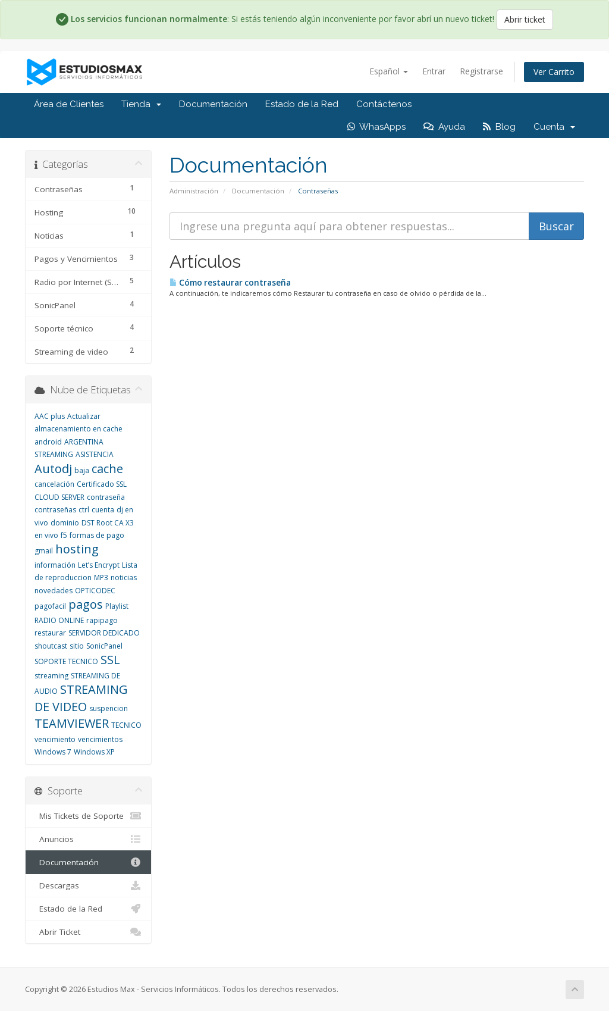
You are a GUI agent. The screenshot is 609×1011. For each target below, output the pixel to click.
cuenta (103, 510)
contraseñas (55, 510)
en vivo (46, 535)
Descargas (88, 885)
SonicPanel (104, 646)
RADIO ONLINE (59, 620)
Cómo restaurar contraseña (230, 282)
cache (107, 469)
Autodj (53, 469)
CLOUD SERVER (59, 497)
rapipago (102, 620)
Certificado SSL (102, 484)
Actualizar (84, 416)
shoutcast (50, 646)
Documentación (213, 104)
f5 (64, 535)
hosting (77, 549)
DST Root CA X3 (107, 523)
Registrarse (481, 71)
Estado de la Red (301, 104)
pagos (85, 604)
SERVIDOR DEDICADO (104, 633)
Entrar (433, 71)
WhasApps (376, 126)
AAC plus (49, 416)
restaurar (50, 633)
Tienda (141, 104)
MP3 (101, 577)
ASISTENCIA (95, 454)
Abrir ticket (524, 19)
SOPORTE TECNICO (66, 661)
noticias (124, 577)
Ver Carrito (554, 71)
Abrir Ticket (88, 932)
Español (388, 71)
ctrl (84, 510)
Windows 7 (52, 752)
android (48, 442)
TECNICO (126, 725)
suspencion (108, 708)
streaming (51, 676)
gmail (43, 551)
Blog (499, 126)
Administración (193, 190)
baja (81, 470)
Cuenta (554, 126)
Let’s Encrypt (99, 565)
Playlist (116, 606)
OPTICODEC (95, 591)
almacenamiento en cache (78, 429)
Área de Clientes (68, 104)
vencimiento (55, 739)
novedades (53, 591)
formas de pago (97, 535)
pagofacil (50, 606)
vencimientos (100, 739)
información (55, 565)
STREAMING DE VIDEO (81, 698)
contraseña (106, 497)
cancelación (54, 484)
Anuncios (88, 839)
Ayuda (444, 126)
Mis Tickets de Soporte (88, 816)
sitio (77, 646)
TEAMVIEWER (71, 723)
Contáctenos (384, 104)
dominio (65, 523)
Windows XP (94, 752)
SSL (110, 660)
